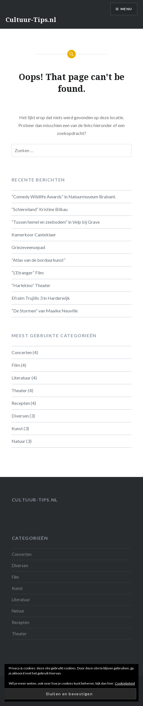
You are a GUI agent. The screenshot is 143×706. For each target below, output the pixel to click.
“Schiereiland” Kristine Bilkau (40, 209)
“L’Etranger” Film (28, 272)
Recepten (21, 403)
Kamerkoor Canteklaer (34, 234)
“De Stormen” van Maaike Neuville (45, 310)
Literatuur (21, 377)
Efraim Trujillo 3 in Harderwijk (41, 298)
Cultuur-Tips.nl (31, 19)
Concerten (22, 352)
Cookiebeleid (125, 683)
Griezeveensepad (28, 247)
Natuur (18, 441)
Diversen (20, 415)
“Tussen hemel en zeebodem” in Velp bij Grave (56, 222)
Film (16, 365)
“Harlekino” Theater (31, 285)
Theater (19, 390)
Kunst (17, 428)
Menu (126, 9)
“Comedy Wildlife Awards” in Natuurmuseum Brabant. (64, 196)
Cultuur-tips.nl (35, 499)
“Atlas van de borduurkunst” (38, 260)
